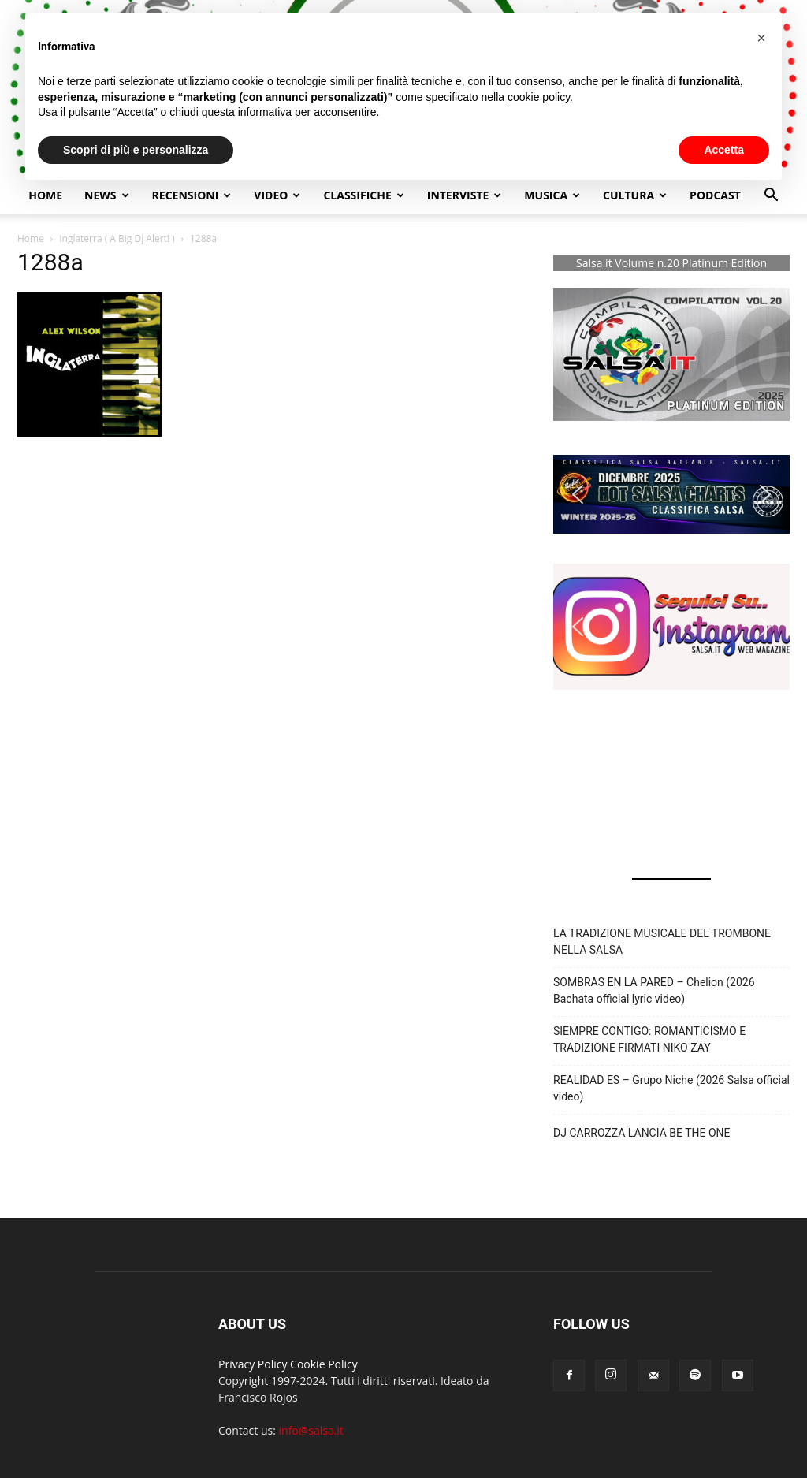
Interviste (464, 195)
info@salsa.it (311, 1430)
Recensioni (192, 195)
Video (277, 195)
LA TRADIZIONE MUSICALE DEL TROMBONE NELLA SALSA (662, 941)
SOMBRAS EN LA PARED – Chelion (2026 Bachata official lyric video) (654, 990)
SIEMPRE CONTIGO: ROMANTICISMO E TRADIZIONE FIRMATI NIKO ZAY (649, 1039)
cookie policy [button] (539, 97)
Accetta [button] (724, 149)
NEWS (106, 195)
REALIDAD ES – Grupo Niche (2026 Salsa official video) (671, 1088)
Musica (552, 195)
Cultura (635, 195)
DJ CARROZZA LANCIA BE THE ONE (642, 1132)
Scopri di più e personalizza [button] (135, 149)
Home (45, 195)
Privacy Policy (252, 1364)
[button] (771, 196)
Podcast (715, 195)
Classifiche (363, 195)
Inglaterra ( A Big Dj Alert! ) (117, 238)
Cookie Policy (324, 1364)
